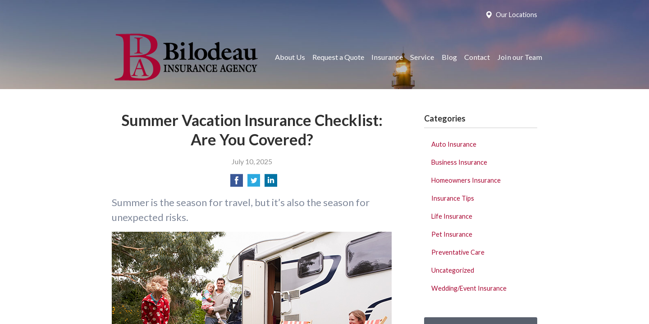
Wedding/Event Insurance (469, 288)
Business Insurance (459, 162)
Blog (449, 57)
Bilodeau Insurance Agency (185, 57)
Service (422, 57)
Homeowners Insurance (466, 180)
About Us (290, 57)
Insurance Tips (452, 198)
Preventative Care (457, 252)
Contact (477, 57)
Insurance (387, 57)
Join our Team (519, 57)
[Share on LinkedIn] (271, 183)
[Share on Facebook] (236, 183)
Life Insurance (451, 216)
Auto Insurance (453, 144)
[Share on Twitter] (253, 183)
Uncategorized (452, 270)
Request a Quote (338, 57)
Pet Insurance (451, 234)
